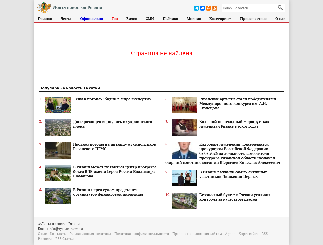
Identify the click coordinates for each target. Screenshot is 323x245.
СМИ (150, 18)
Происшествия (253, 18)
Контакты (58, 233)
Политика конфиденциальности (141, 233)
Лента (66, 18)
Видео (131, 18)
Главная (45, 18)
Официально (91, 18)
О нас (280, 18)
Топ (115, 18)
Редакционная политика (90, 233)
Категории (220, 18)
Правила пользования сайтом (197, 233)
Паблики (170, 18)
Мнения (194, 18)
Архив (230, 233)
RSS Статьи (64, 238)
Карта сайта (248, 233)
